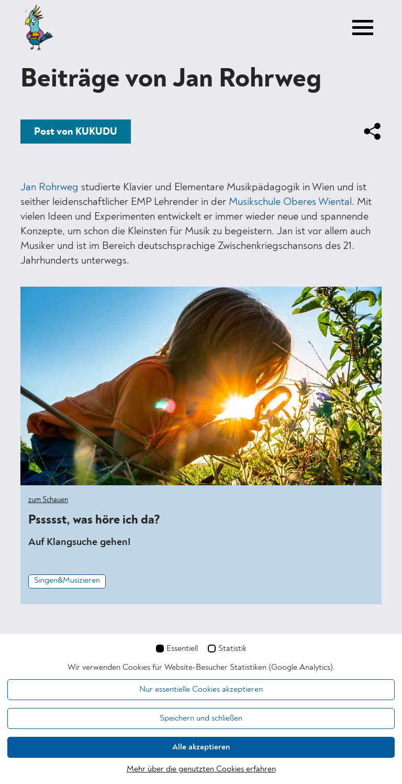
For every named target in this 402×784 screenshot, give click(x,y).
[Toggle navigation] (363, 28)
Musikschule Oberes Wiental (290, 202)
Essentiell (182, 649)
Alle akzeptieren (201, 747)
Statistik (232, 649)
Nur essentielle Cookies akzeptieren (201, 689)
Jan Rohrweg (49, 187)
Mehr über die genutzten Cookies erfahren (201, 769)
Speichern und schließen (201, 718)
